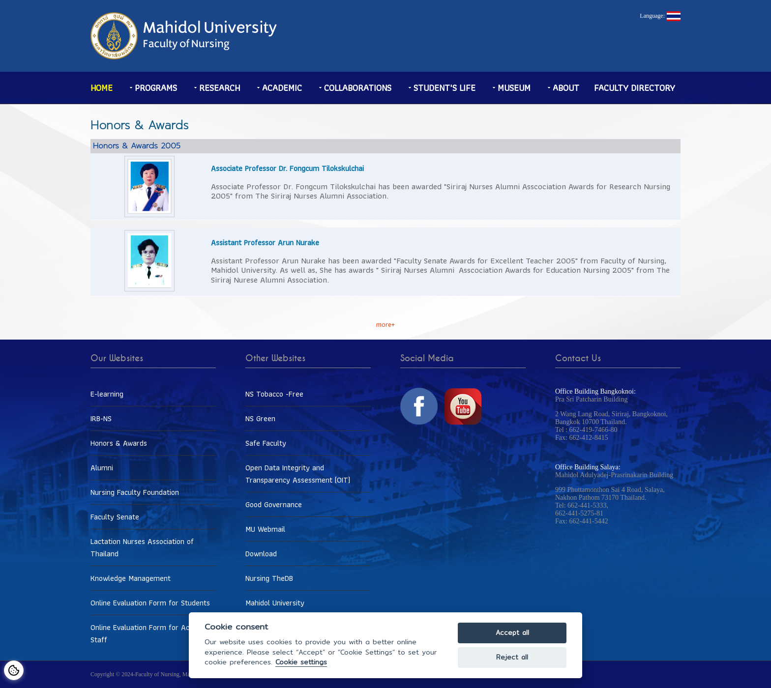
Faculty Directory (634, 88)
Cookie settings (301, 662)
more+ (385, 324)
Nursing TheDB (269, 578)
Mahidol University (274, 603)
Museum (514, 88)
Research (219, 88)
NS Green (260, 418)
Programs (156, 88)
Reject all (512, 657)
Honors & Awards (118, 443)
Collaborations (357, 88)
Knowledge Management (130, 578)
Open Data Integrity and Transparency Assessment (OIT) (297, 473)
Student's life (444, 88)
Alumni (101, 467)
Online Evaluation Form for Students (150, 603)
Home (101, 88)
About (566, 88)
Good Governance (273, 504)
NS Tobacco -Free (274, 394)
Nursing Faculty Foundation (134, 492)
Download (261, 553)
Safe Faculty (265, 443)
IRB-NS (101, 418)
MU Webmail (265, 529)
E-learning (106, 394)
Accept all (512, 633)
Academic (282, 88)
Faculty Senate (114, 517)
